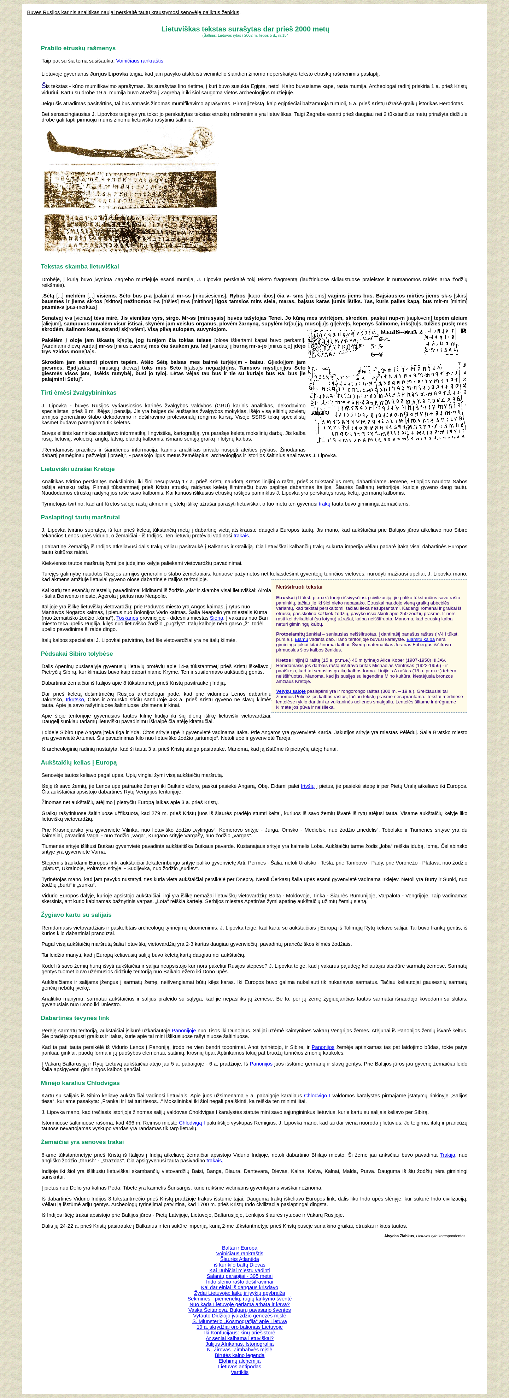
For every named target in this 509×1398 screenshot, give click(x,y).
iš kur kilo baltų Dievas (239, 1265)
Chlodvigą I (192, 1123)
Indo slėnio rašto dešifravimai (239, 1282)
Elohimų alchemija (240, 1361)
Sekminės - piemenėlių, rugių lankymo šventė (240, 1299)
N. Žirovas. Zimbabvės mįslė (240, 1349)
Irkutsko (75, 699)
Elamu (301, 639)
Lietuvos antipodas (239, 1366)
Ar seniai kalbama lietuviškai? (240, 1338)
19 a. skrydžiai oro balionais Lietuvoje (240, 1327)
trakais (241, 535)
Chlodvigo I (317, 1095)
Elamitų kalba (420, 639)
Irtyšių (308, 786)
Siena (216, 618)
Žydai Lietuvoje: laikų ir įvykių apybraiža (239, 1293)
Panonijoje (184, 1030)
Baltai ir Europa (239, 1248)
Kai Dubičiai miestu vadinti (239, 1270)
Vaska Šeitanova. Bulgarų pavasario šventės (239, 1310)
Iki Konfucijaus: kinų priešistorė (239, 1332)
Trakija (447, 1155)
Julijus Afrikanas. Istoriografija (239, 1344)
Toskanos (127, 618)
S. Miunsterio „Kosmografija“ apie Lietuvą (239, 1321)
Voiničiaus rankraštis (140, 61)
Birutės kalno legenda (240, 1355)
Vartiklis (239, 1372)
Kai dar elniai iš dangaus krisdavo (239, 1287)
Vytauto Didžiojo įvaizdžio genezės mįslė (239, 1316)
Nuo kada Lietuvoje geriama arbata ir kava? (239, 1304)
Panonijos (323, 1047)
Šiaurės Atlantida (239, 1259)
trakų (324, 504)
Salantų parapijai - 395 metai (240, 1276)
